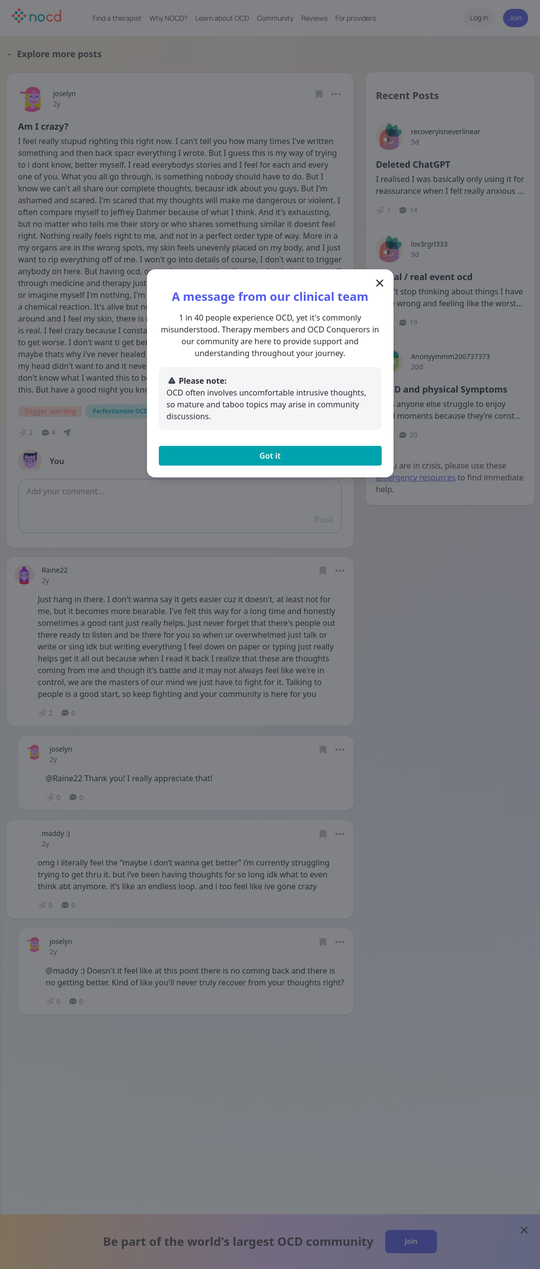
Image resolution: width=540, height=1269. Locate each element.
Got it (270, 455)
